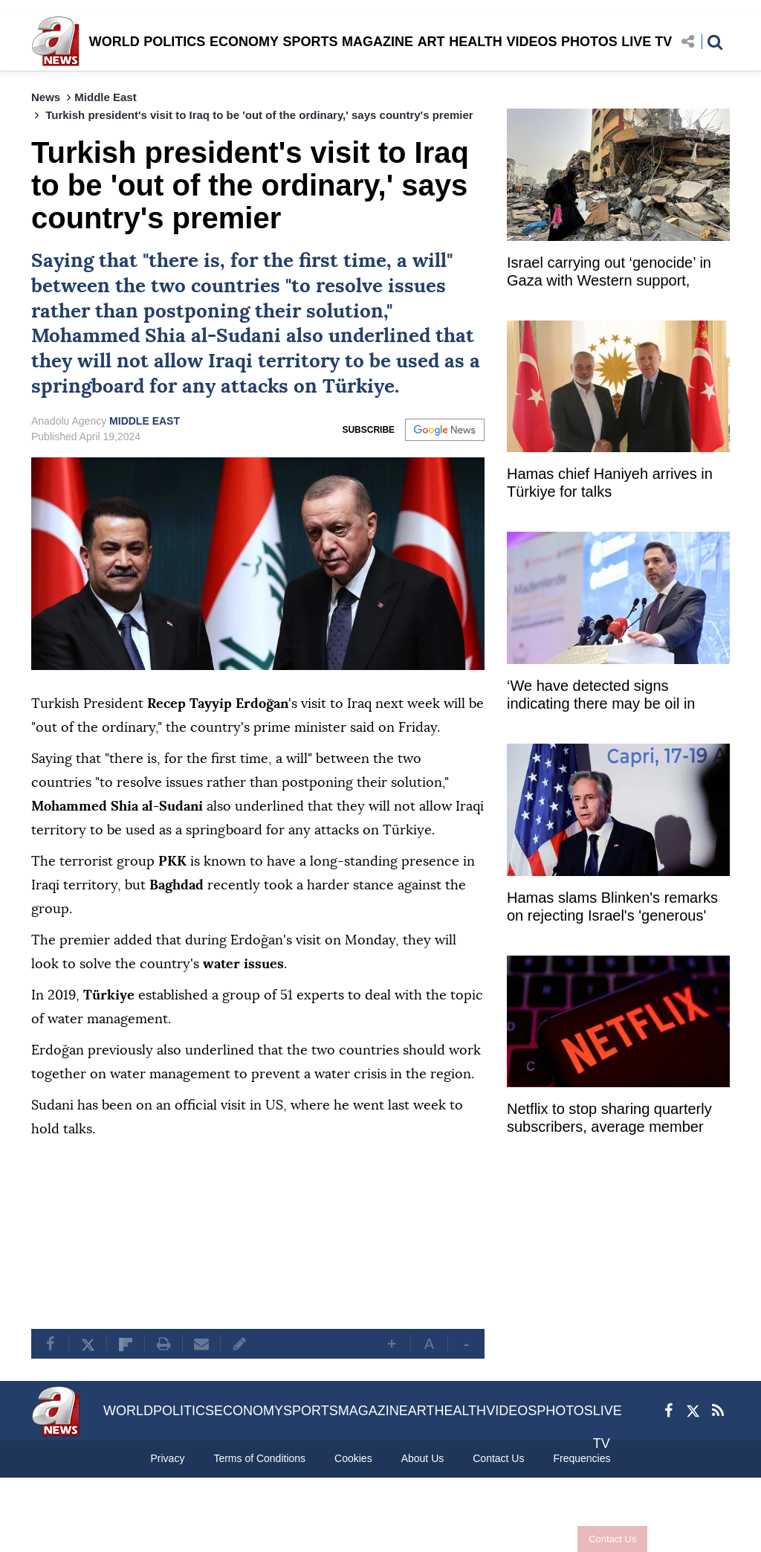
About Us (422, 1458)
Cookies (353, 1458)
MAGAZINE (377, 41)
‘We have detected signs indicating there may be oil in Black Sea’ (601, 696)
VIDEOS (531, 41)
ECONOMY (244, 41)
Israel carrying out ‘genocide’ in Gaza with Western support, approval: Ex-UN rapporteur (609, 273)
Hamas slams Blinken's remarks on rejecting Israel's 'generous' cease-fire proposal (612, 908)
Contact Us (612, 1539)
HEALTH (475, 41)
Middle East (105, 97)
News (45, 97)
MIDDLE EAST (144, 421)
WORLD (114, 41)
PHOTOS (589, 41)
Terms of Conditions (259, 1458)
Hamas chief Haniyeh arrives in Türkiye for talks (610, 483)
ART (431, 41)
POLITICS (174, 41)
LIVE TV (646, 41)
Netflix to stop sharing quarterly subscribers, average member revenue (609, 1120)
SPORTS (309, 41)
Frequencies (581, 1458)
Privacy (167, 1458)
